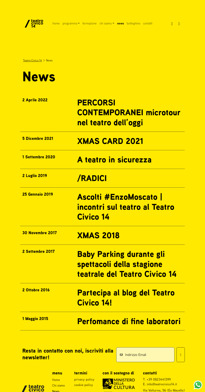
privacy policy (84, 379)
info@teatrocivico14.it (162, 384)
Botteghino (133, 23)
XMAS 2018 (98, 235)
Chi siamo (106, 23)
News (120, 23)
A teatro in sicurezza (114, 159)
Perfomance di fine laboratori (129, 321)
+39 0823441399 (159, 379)
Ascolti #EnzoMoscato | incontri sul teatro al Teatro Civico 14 (125, 206)
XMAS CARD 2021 (110, 141)
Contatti (147, 23)
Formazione (89, 23)
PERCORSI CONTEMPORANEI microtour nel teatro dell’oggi (128, 112)
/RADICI (92, 178)
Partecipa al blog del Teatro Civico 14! (126, 297)
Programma (70, 23)
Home (56, 23)
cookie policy (83, 384)
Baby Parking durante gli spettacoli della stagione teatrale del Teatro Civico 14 (127, 264)
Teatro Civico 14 (32, 60)
